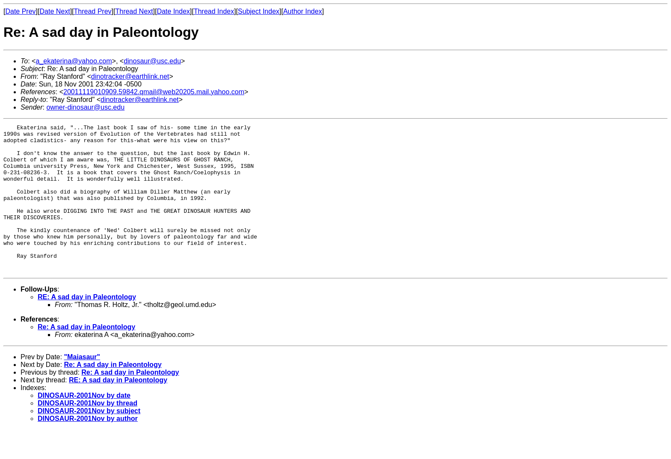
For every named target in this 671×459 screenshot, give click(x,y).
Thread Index (214, 11)
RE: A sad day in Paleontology (87, 326)
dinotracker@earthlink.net (130, 76)
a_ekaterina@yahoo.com (74, 61)
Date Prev (20, 11)
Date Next (54, 11)
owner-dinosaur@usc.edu (85, 107)
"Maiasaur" (82, 386)
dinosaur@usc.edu (152, 61)
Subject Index (258, 11)
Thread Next (134, 11)
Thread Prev (93, 11)
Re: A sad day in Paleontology (86, 356)
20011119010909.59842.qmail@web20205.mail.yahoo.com (153, 91)
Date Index (173, 11)
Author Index (302, 11)
